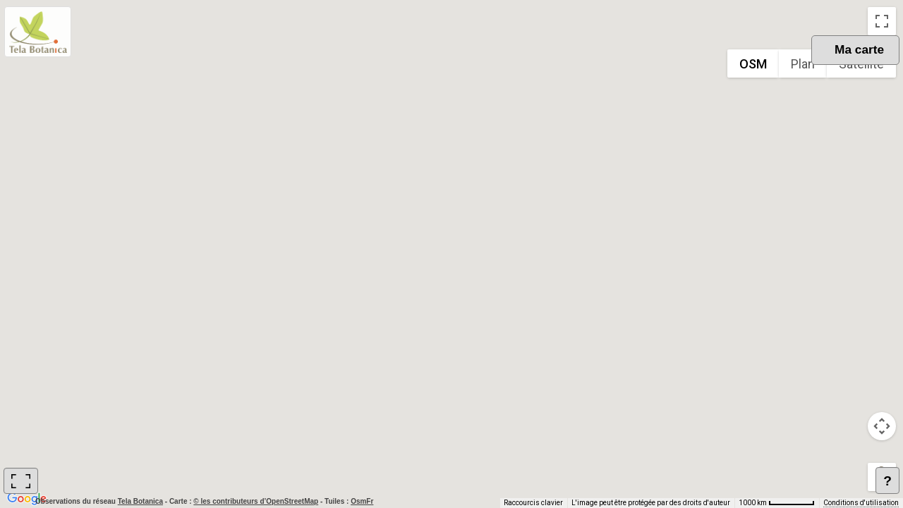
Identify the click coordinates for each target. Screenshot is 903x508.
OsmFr (362, 501)
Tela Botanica (141, 501)
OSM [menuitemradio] (753, 63)
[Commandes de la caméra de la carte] (882, 426)
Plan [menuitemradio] (803, 63)
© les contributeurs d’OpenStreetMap (255, 501)
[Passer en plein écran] (882, 21)
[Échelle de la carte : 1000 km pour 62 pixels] (776, 503)
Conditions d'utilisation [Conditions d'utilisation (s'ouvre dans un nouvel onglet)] (861, 503)
